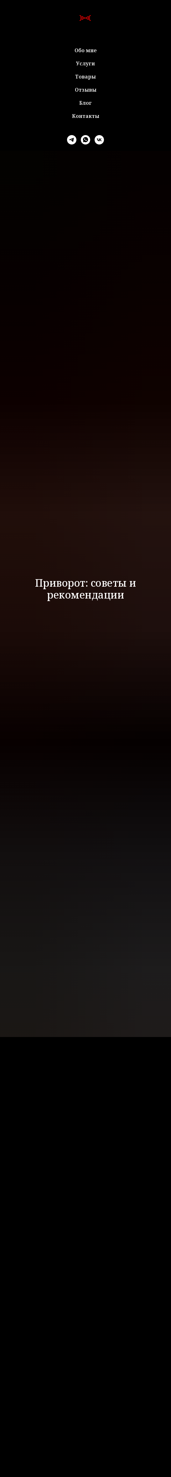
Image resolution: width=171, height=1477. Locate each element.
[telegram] (71, 139)
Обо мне (86, 50)
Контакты (85, 116)
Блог (85, 102)
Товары (85, 76)
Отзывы (85, 89)
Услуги (85, 63)
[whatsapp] (85, 139)
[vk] (99, 139)
